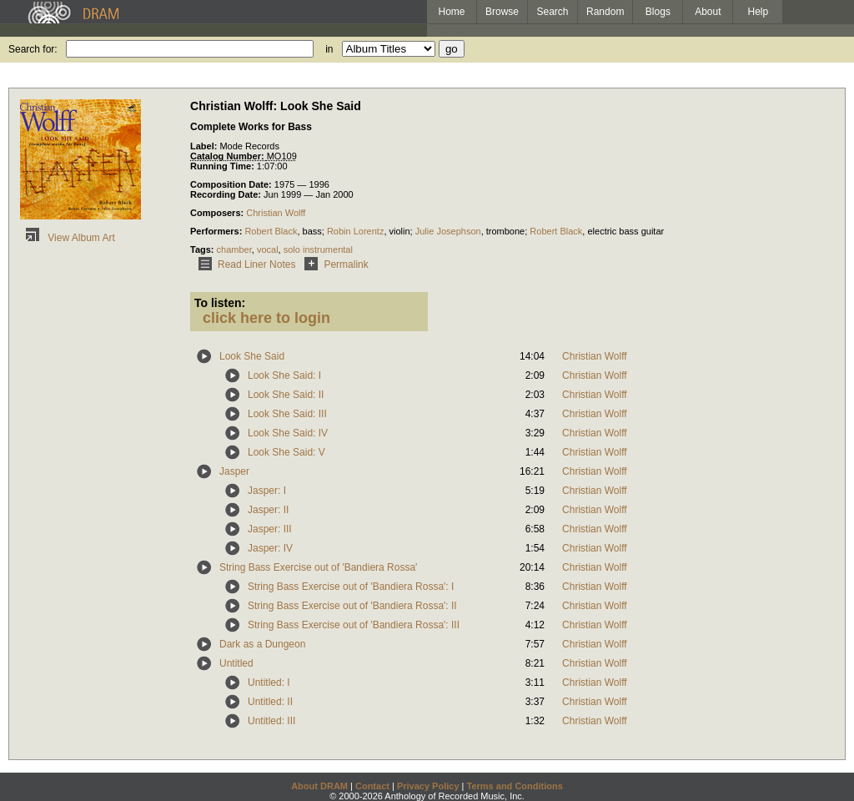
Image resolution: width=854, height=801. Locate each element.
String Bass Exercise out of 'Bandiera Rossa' (318, 567)
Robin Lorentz (355, 231)
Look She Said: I (284, 375)
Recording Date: (227, 194)
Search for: (33, 49)
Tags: (203, 249)
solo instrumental (318, 249)
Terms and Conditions (515, 786)
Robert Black (270, 231)
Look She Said (251, 356)
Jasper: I (267, 490)
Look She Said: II (286, 394)
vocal (268, 249)
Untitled (236, 663)
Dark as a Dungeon (262, 644)
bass (312, 231)
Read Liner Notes (244, 264)
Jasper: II (268, 510)
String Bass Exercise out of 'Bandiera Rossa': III (354, 625)
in (329, 49)
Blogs (658, 12)
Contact (372, 786)
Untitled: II (270, 702)
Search (553, 12)
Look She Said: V (286, 452)
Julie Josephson (448, 231)
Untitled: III (271, 721)
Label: (204, 146)
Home (451, 12)
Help (758, 12)
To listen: (219, 303)
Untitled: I (269, 682)
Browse (502, 12)
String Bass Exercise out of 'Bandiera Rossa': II (352, 606)
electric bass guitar (625, 231)
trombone (505, 231)
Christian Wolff (275, 213)
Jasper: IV (270, 548)
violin (399, 231)
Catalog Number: (228, 156)
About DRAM (319, 786)
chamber (234, 249)
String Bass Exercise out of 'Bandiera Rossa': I (351, 586)
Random (605, 12)
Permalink (333, 264)
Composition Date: (232, 184)
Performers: (217, 231)
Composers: (218, 213)
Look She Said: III (287, 414)
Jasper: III (270, 529)
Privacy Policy (428, 786)
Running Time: (223, 166)
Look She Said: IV (288, 433)
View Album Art (67, 238)
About (708, 12)
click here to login (266, 318)
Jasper (234, 471)
